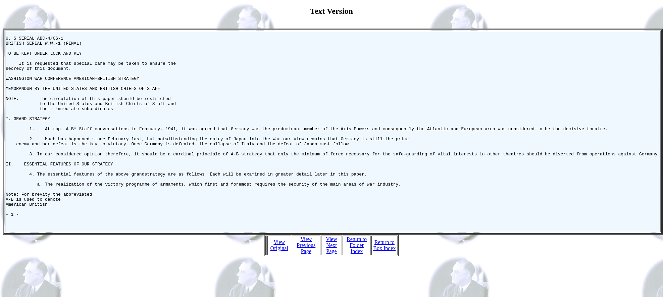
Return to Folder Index (357, 283)
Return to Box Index (384, 283)
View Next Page (331, 283)
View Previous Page (306, 283)
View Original (279, 283)
